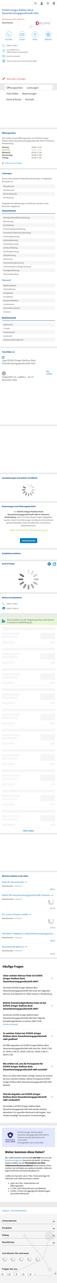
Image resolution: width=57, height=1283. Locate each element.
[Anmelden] (41, 3)
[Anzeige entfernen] (55, 1273)
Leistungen (33, 87)
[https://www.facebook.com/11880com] (5, 1275)
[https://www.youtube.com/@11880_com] (33, 1275)
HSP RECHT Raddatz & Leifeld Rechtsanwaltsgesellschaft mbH (28, 933)
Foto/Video (12, 93)
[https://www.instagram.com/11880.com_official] (12, 1275)
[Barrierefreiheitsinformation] (48, 3)
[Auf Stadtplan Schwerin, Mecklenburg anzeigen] (54, 564)
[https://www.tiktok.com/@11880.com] (19, 1275)
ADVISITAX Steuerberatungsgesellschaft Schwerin (26, 895)
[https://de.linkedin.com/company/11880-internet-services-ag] (26, 1275)
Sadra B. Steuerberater (13, 881)
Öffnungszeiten (14, 87)
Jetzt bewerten (28, 540)
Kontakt (29, 99)
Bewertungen (29, 93)
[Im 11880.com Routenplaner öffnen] (49, 563)
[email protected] (10, 1024)
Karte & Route (13, 99)
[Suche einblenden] (35, 3)
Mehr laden (28, 830)
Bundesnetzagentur (13, 1160)
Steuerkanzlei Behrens (13, 946)
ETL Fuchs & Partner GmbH (15, 914)
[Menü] (54, 3)
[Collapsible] (52, 978)
